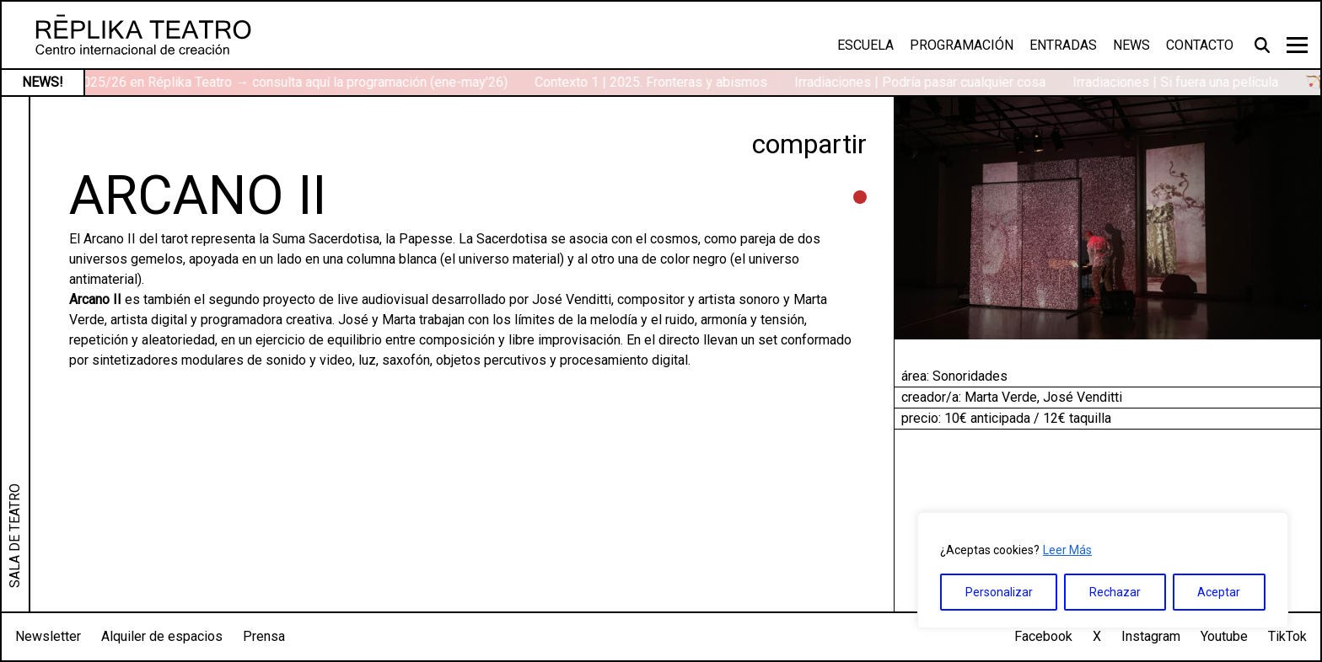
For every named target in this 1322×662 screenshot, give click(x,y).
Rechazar (1115, 592)
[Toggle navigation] (1297, 45)
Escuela (865, 45)
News (1131, 45)
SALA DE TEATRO (15, 535)
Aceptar (1218, 592)
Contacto (1199, 45)
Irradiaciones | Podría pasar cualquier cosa (925, 82)
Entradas (1063, 45)
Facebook (1043, 636)
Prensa (264, 636)
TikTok (1287, 636)
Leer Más (1067, 550)
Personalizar (999, 592)
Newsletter (48, 636)
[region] (1102, 570)
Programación (961, 45)
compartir (809, 144)
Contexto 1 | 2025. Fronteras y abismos (656, 82)
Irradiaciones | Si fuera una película (1180, 82)
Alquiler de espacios (162, 636)
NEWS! (42, 82)
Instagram (1150, 636)
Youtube (1224, 636)
